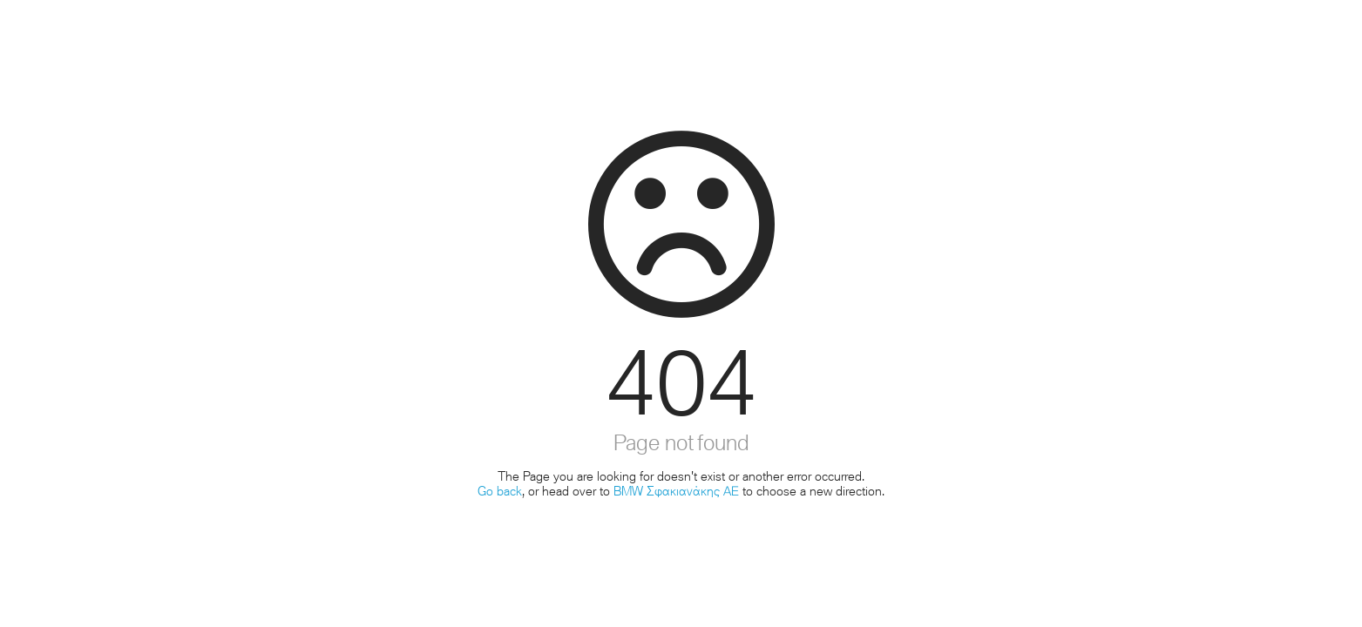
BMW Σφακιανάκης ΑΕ (676, 490)
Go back (500, 490)
